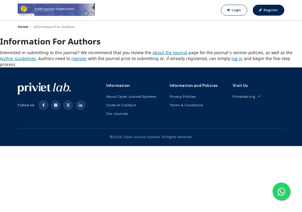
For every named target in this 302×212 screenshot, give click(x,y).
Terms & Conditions (186, 105)
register (79, 58)
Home (23, 26)
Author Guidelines (18, 58)
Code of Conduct (121, 105)
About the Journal (169, 52)
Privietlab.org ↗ (246, 96)
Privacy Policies (183, 96)
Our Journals (117, 113)
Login (234, 10)
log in (237, 58)
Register (268, 10)
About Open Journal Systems (131, 96)
